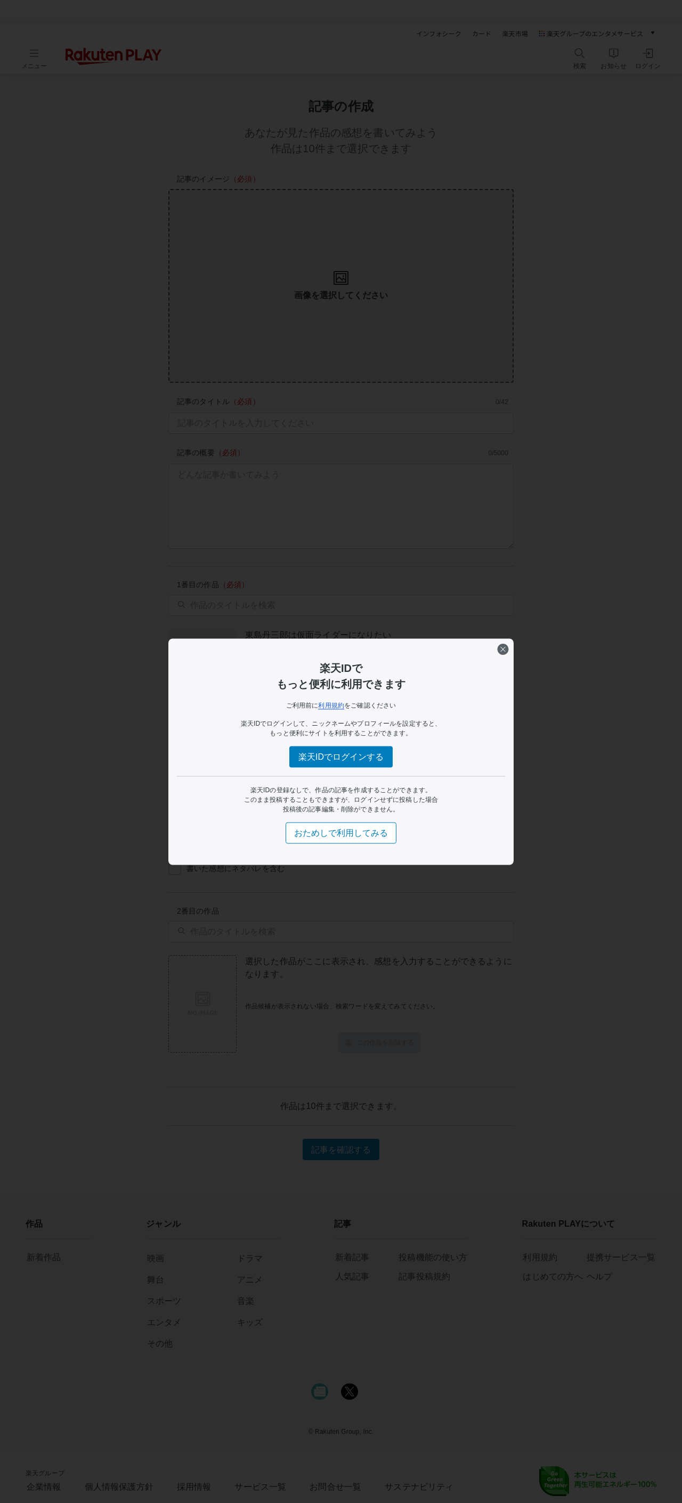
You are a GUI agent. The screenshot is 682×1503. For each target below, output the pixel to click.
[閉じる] (503, 649)
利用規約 (331, 705)
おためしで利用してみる (341, 832)
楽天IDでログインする (341, 756)
